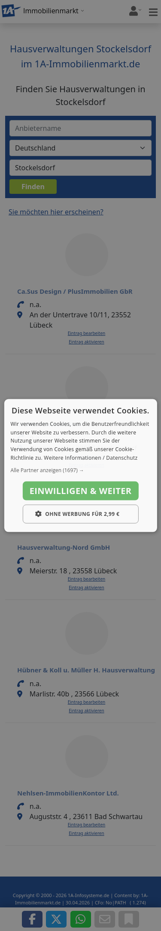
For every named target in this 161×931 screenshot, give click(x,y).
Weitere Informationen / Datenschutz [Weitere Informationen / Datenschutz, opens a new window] (90, 457)
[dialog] (80, 465)
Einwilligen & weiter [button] (81, 490)
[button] (80, 470)
